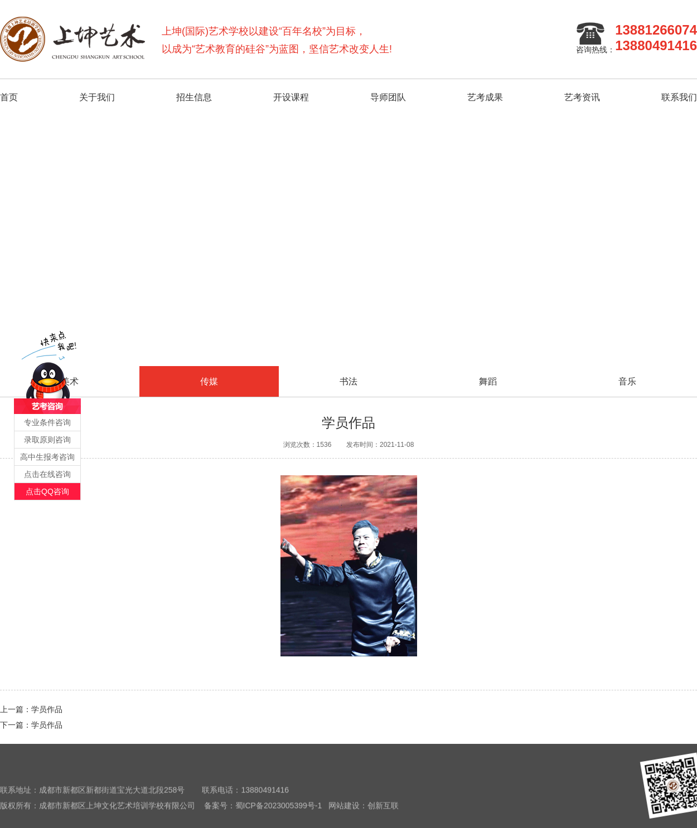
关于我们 (97, 97)
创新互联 (383, 810)
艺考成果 (485, 97)
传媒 (209, 381)
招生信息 (194, 97)
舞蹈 (488, 381)
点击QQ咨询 (47, 491)
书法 (348, 381)
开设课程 (291, 97)
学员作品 (46, 709)
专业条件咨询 (47, 422)
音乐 (627, 381)
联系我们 (679, 97)
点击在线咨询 (47, 474)
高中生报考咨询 (47, 456)
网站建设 (344, 810)
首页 (9, 97)
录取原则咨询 (47, 439)
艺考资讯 (582, 97)
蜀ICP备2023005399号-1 (278, 810)
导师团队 (388, 97)
